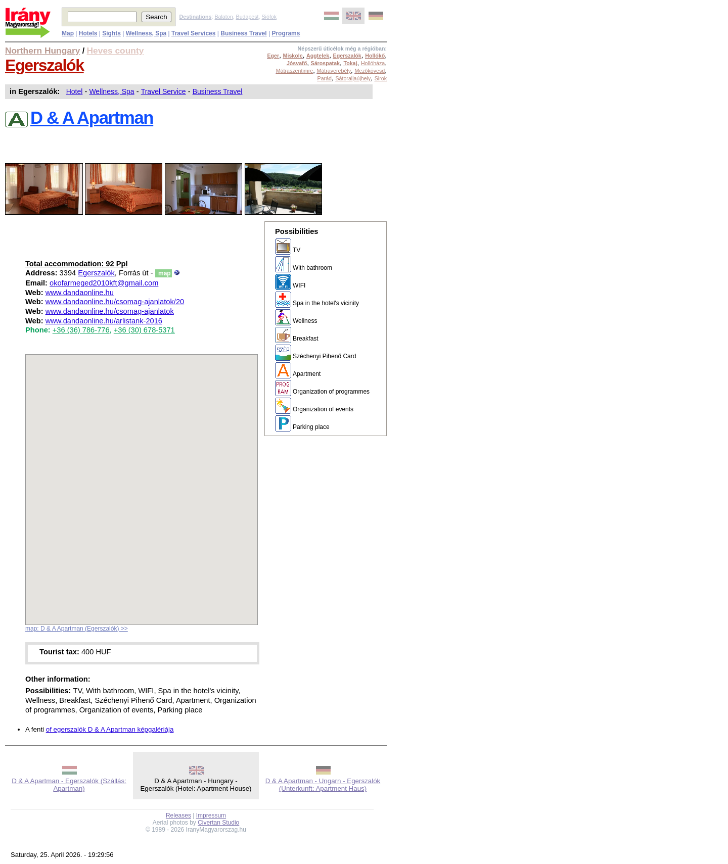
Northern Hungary (42, 50)
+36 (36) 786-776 (81, 330)
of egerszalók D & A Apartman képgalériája (110, 729)
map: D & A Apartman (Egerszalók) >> (76, 628)
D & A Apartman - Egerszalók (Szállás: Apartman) (69, 784)
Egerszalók (44, 65)
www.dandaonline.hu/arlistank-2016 (104, 321)
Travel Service (163, 91)
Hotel (74, 91)
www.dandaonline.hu (80, 293)
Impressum (211, 815)
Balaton (223, 17)
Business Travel (218, 91)
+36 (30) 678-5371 (144, 330)
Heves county (115, 50)
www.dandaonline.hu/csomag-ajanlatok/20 (115, 302)
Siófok (269, 17)
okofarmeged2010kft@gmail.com (104, 283)
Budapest (247, 17)
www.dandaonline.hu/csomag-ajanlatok (110, 311)
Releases (178, 815)
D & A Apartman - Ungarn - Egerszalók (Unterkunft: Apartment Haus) (322, 784)
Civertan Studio (218, 822)
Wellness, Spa (111, 91)
